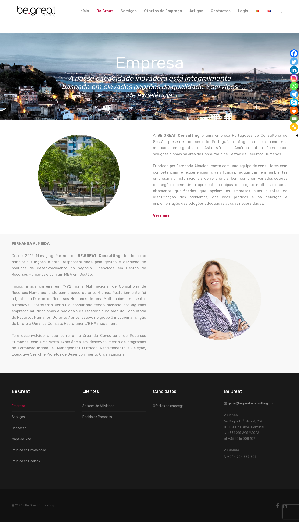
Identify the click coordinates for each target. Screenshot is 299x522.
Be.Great (104, 11)
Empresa (18, 406)
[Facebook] (294, 53)
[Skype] (294, 102)
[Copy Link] (294, 127)
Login (243, 11)
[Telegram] (294, 94)
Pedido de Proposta (97, 417)
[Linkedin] (294, 70)
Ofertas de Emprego (163, 11)
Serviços (129, 11)
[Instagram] (294, 78)
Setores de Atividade (98, 406)
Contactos (221, 11)
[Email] (294, 119)
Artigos (196, 11)
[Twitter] (294, 61)
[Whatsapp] (294, 86)
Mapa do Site (21, 439)
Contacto (19, 428)
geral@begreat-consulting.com (251, 403)
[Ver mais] (161, 215)
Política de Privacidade (29, 450)
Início (84, 11)
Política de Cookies (26, 461)
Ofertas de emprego (168, 406)
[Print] (294, 111)
